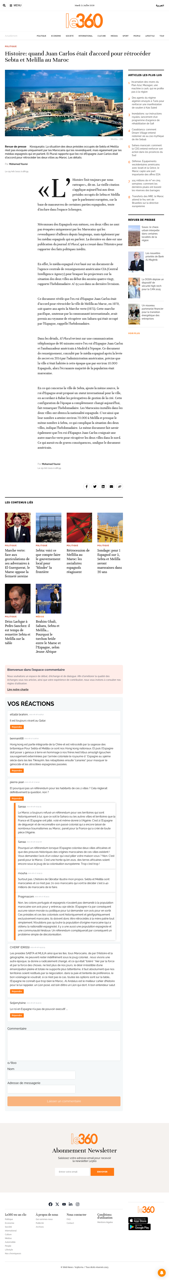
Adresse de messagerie (23, 1083)
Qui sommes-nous (44, 1219)
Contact (70, 1223)
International (86, 36)
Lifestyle (150, 36)
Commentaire (17, 1028)
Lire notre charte (18, 689)
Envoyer (102, 1172)
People (137, 36)
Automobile (10, 1242)
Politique (41, 36)
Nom (10, 1069)
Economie (56, 36)
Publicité (40, 1223)
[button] (162, 1273)
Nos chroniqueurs (13, 1253)
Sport (126, 36)
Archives (40, 1227)
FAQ (68, 1219)
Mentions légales (105, 1222)
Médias (114, 36)
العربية (160, 5)
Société (70, 36)
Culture (102, 36)
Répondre (17, 727)
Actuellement (11, 36)
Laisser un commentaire (64, 1101)
